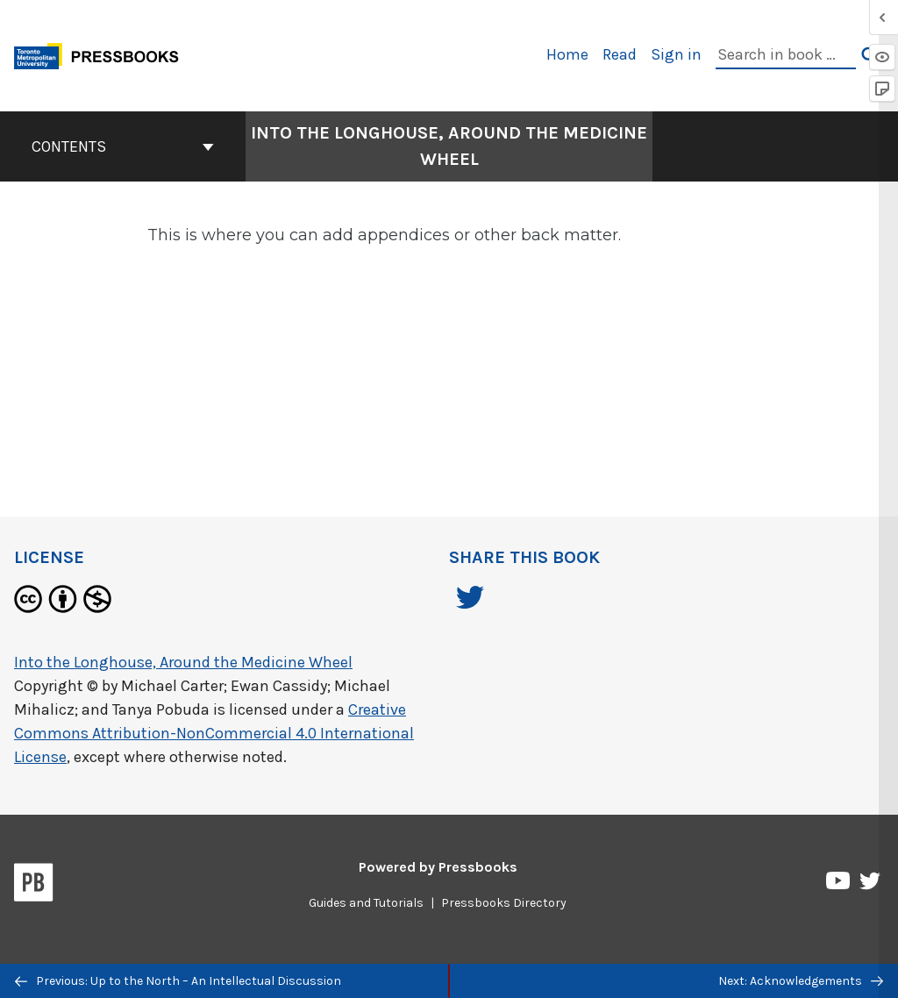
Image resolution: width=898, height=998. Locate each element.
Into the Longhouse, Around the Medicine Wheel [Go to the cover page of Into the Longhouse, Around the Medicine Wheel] (449, 146)
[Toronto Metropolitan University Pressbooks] (102, 54)
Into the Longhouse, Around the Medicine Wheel (183, 662)
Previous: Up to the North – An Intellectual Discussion (178, 980)
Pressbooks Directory (504, 902)
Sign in (676, 54)
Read (619, 54)
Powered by (438, 867)
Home (567, 54)
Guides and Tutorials (366, 902)
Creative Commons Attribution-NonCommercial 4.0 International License (214, 733)
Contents (123, 146)
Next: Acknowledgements (800, 980)
